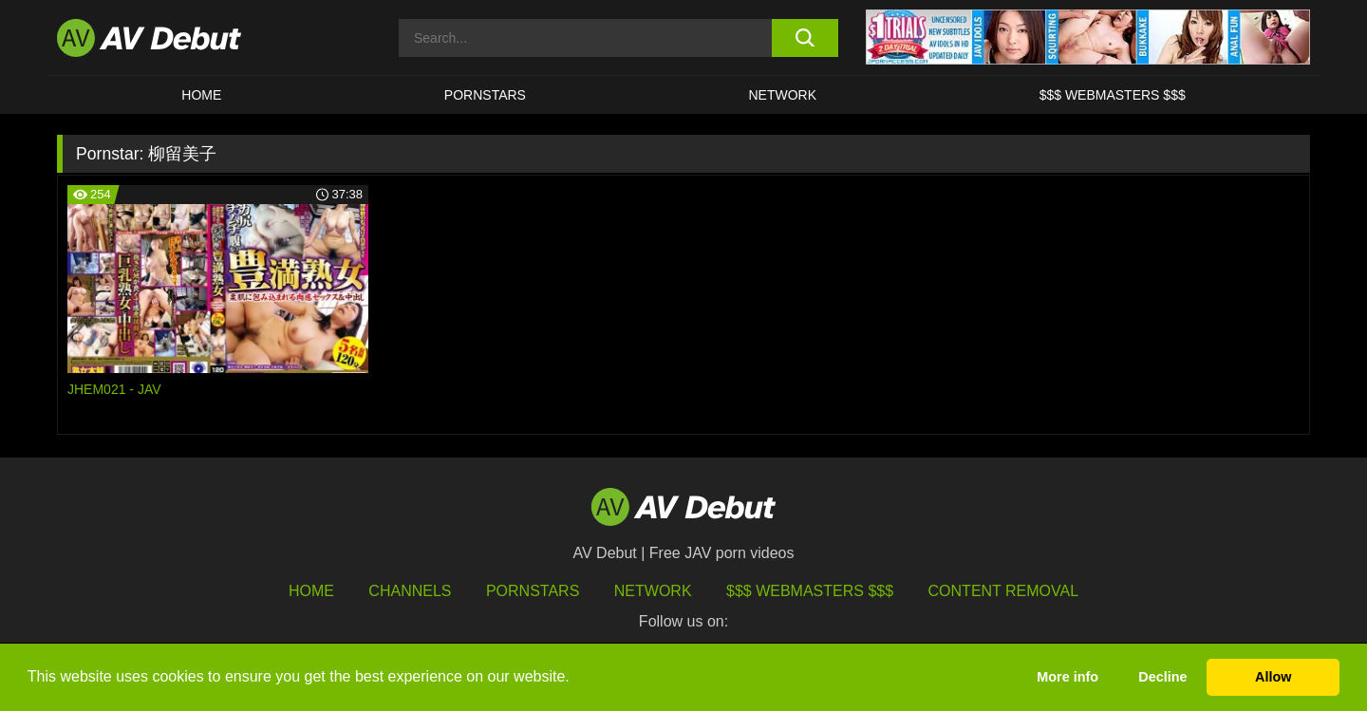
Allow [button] (1273, 676)
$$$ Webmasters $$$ (1112, 95)
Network (783, 95)
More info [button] (1067, 676)
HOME (201, 95)
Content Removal (1003, 591)
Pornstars (485, 95)
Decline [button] (1162, 676)
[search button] (804, 38)
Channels (409, 591)
